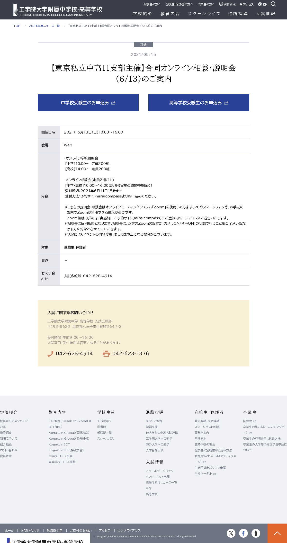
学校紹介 (143, 14)
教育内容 (171, 14)
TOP (16, 25)
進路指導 (238, 14)
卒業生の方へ (206, 4)
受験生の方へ (152, 4)
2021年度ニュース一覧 (44, 25)
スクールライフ (204, 14)
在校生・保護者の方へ (179, 4)
